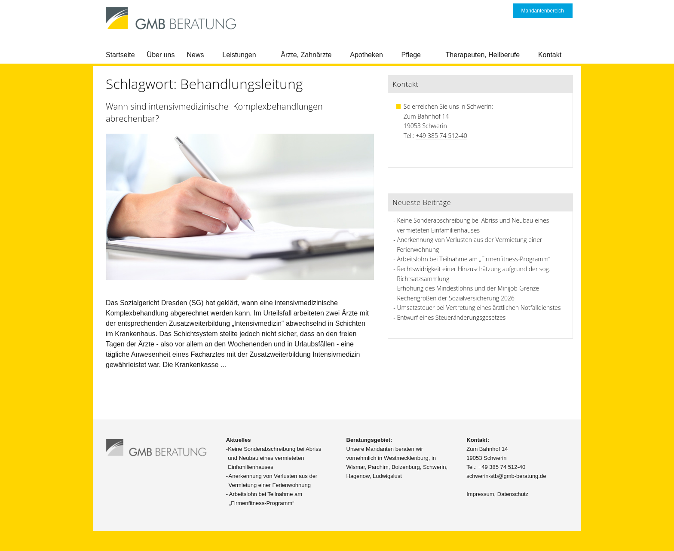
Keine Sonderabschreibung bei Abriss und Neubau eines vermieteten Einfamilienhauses (274, 458)
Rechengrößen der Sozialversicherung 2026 (456, 298)
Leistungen (239, 54)
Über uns (161, 54)
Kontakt (549, 54)
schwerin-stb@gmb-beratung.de (506, 476)
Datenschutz (512, 494)
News (195, 54)
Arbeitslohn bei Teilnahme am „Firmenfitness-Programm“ (474, 259)
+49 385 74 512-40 (441, 136)
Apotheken (366, 54)
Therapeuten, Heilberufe (483, 54)
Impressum (480, 494)
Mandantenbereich (542, 11)
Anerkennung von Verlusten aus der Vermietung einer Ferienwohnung (273, 480)
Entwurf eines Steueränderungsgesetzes (451, 317)
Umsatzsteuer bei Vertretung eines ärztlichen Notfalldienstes (479, 307)
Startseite (120, 54)
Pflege (411, 54)
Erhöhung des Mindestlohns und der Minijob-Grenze (468, 288)
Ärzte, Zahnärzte (306, 54)
